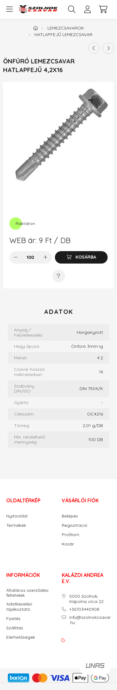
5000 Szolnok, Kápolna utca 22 (86, 599)
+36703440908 (84, 609)
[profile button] (87, 9)
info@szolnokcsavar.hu (90, 620)
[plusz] (45, 257)
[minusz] (15, 257)
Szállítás (14, 628)
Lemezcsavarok (65, 28)
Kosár (68, 544)
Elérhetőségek (20, 637)
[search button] (72, 9)
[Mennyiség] (30, 257)
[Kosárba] (81, 257)
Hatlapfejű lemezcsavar (63, 34)
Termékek (16, 525)
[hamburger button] (9, 9)
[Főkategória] (35, 28)
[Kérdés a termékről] (58, 276)
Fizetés (13, 618)
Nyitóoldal (16, 516)
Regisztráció (74, 525)
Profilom (70, 534)
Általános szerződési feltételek (27, 593)
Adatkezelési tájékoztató (19, 606)
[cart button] (103, 9)
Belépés (70, 516)
